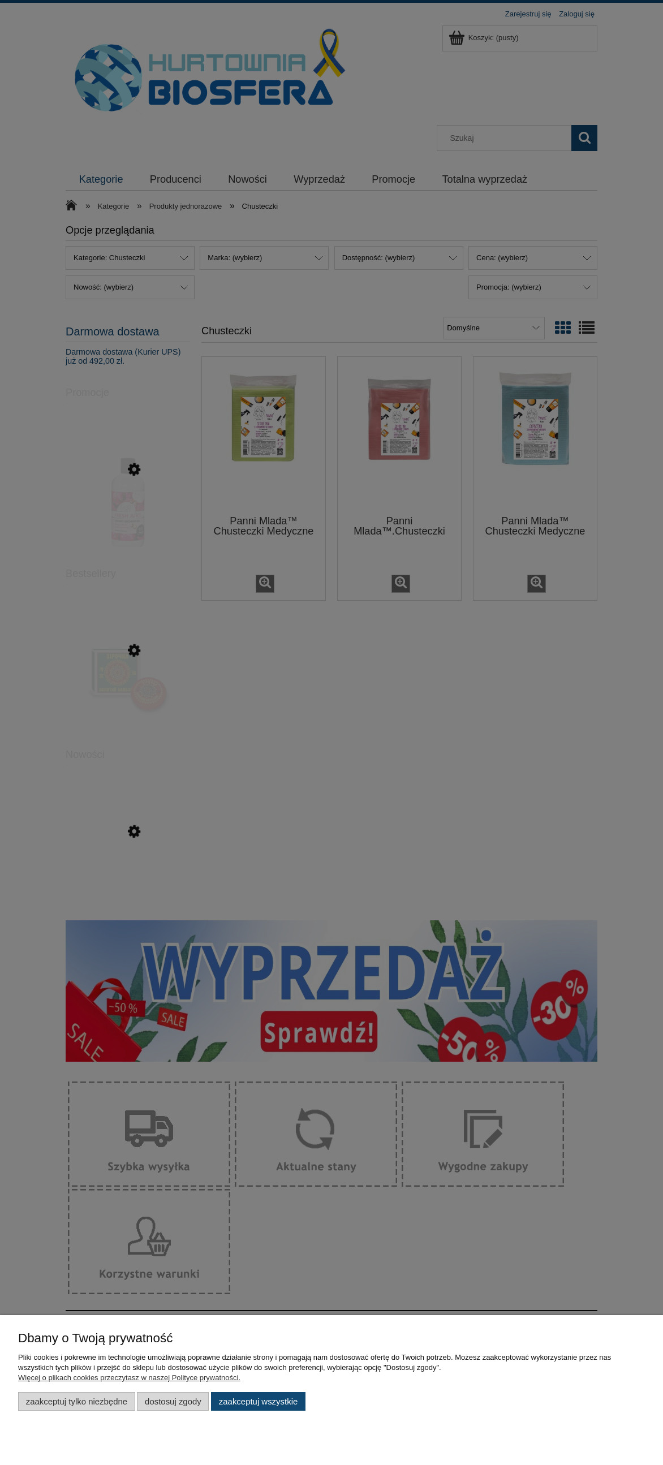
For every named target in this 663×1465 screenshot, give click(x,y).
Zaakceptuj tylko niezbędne (76, 1401)
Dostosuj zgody (173, 1401)
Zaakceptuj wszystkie (258, 1401)
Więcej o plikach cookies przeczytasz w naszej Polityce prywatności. (129, 1377)
